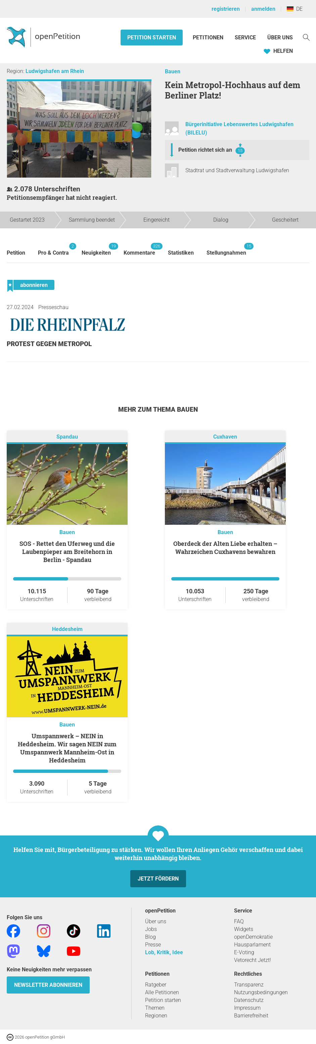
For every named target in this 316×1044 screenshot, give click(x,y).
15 (240, 150)
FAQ (239, 921)
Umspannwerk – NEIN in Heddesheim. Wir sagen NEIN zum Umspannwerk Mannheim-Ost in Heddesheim (67, 748)
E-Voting (244, 952)
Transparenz (249, 984)
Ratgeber (155, 984)
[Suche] (306, 37)
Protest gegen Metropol (49, 344)
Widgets (243, 929)
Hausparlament (252, 944)
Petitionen (209, 37)
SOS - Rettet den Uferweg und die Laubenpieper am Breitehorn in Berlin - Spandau (67, 551)
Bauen (172, 71)
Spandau (67, 437)
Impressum (247, 1008)
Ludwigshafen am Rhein (55, 71)
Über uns (155, 921)
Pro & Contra (53, 249)
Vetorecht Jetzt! (252, 960)
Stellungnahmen (226, 249)
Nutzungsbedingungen (261, 992)
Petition (16, 253)
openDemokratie (253, 937)
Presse (153, 944)
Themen (155, 1008)
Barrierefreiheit (251, 1015)
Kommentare (139, 249)
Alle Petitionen (162, 992)
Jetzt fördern (158, 878)
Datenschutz (249, 1000)
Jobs (151, 929)
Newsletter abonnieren (48, 985)
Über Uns (280, 37)
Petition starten (151, 37)
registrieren (226, 9)
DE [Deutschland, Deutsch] (295, 9)
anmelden (263, 9)
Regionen (156, 1015)
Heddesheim (67, 629)
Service (245, 37)
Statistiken (181, 253)
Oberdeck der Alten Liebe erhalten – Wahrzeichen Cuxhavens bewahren (225, 547)
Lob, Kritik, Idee (164, 952)
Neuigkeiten (96, 249)
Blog (150, 937)
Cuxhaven (225, 437)
